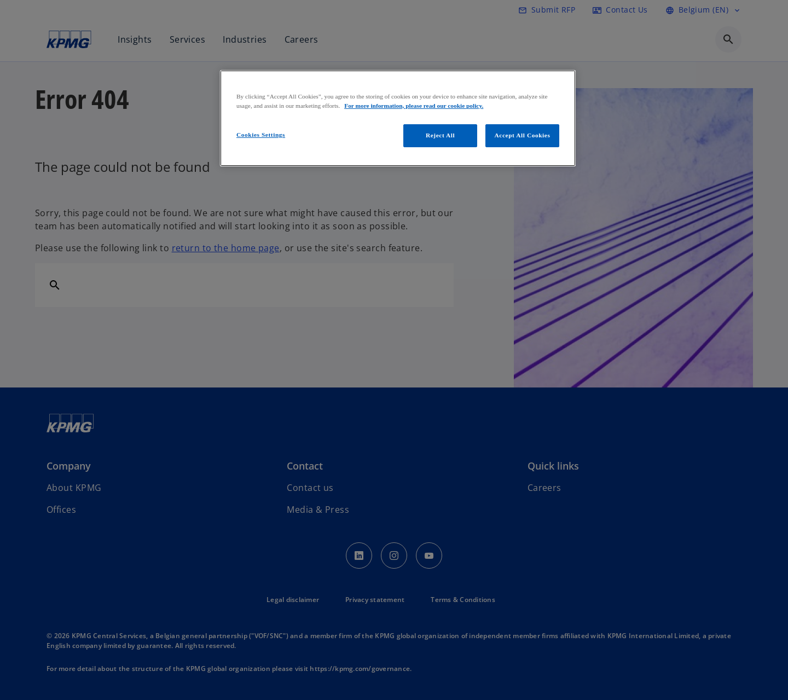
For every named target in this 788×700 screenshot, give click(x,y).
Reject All (440, 135)
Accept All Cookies (523, 135)
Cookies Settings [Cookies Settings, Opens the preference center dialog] (260, 134)
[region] (398, 118)
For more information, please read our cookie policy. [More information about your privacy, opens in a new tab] (413, 105)
